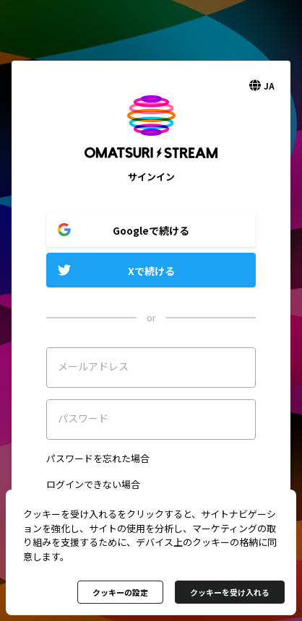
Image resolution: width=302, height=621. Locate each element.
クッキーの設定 (120, 592)
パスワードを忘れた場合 (98, 458)
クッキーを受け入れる (229, 592)
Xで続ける (151, 271)
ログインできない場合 (93, 484)
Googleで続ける (151, 230)
